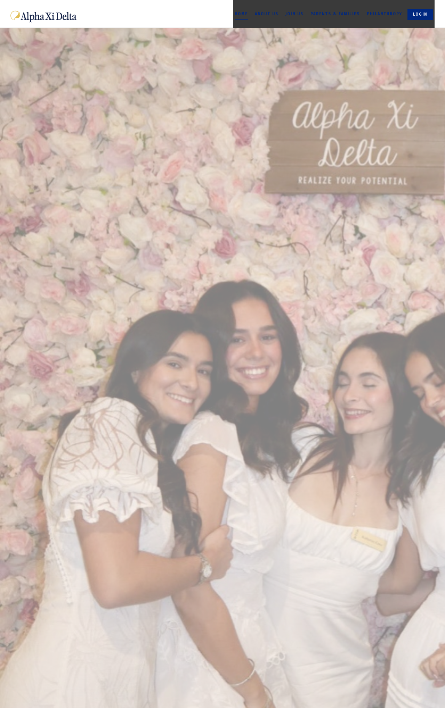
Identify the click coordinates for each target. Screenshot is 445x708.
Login (420, 14)
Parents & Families (335, 13)
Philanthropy (384, 13)
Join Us (294, 13)
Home (241, 13)
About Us (266, 13)
